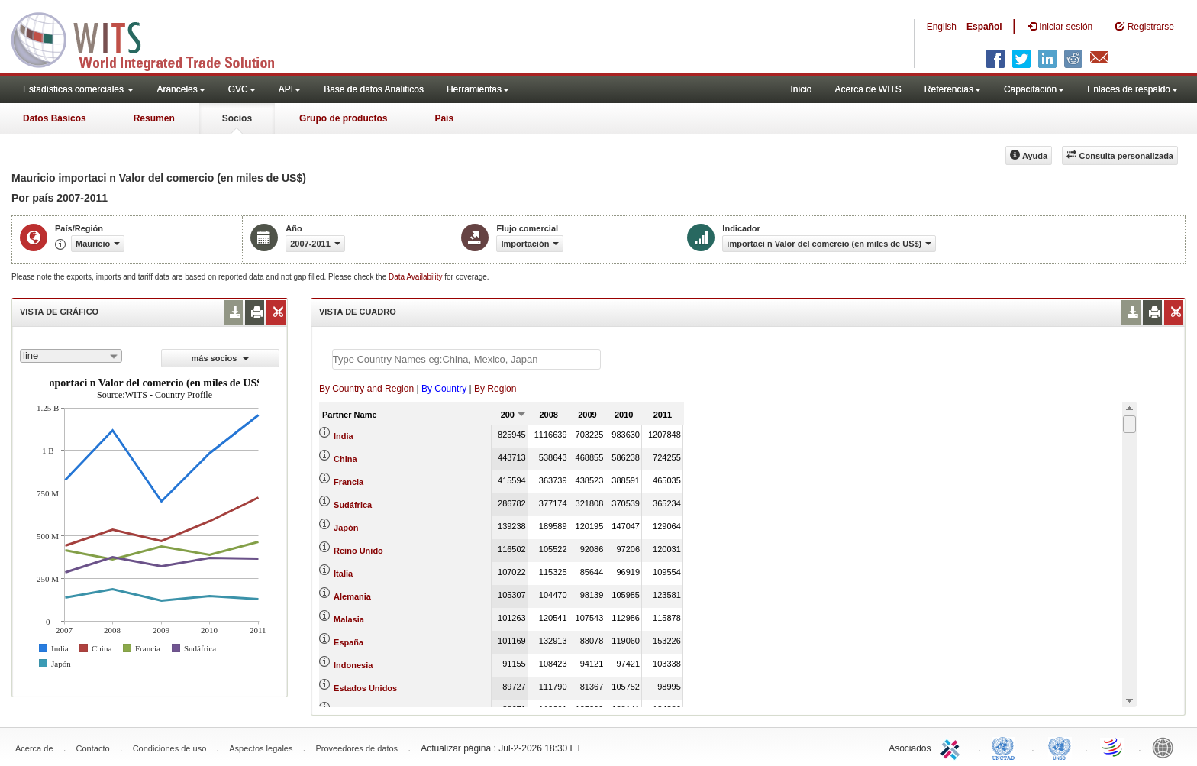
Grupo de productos (343, 118)
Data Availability (416, 277)
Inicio (800, 89)
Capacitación (1034, 89)
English (942, 26)
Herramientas (478, 89)
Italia (343, 573)
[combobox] (71, 356)
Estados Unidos (365, 688)
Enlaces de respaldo (1132, 89)
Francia (348, 481)
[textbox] (466, 359)
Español (984, 26)
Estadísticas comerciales (78, 89)
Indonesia (353, 665)
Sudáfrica (353, 504)
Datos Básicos (54, 118)
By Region (495, 388)
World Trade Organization (1113, 747)
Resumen (154, 118)
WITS (152, 38)
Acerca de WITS (867, 89)
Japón (346, 527)
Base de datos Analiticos (374, 89)
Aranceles (180, 89)
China (345, 459)
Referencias (952, 89)
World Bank (1166, 747)
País (443, 118)
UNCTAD (1006, 747)
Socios (237, 118)
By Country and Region (366, 388)
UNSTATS (1059, 747)
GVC (242, 89)
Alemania (352, 596)
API (290, 89)
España (348, 642)
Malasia (349, 619)
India (343, 436)
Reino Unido (358, 550)
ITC (952, 747)
